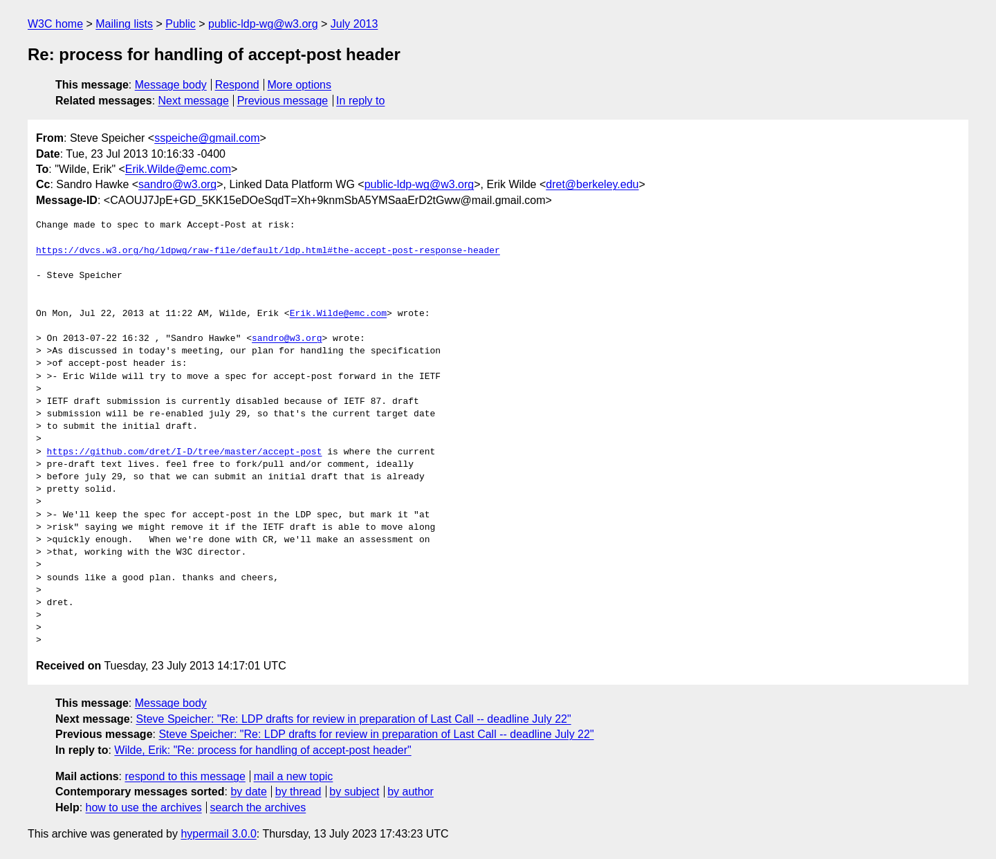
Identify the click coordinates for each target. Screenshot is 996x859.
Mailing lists (124, 24)
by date (248, 791)
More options (300, 85)
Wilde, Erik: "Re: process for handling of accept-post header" (262, 750)
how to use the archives (144, 807)
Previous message (283, 101)
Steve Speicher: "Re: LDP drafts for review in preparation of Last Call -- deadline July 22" (353, 719)
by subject (354, 791)
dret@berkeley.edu (592, 184)
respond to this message (184, 776)
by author (410, 791)
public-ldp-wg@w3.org (263, 24)
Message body (171, 85)
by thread (298, 791)
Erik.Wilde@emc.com (178, 169)
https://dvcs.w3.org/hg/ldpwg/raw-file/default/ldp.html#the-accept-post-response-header (268, 251)
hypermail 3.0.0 (218, 834)
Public (180, 24)
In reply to (360, 101)
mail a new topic (293, 776)
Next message (193, 101)
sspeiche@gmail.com (206, 138)
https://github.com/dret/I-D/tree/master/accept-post (184, 452)
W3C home (55, 24)
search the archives (258, 807)
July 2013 (354, 24)
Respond (237, 85)
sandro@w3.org (177, 184)
